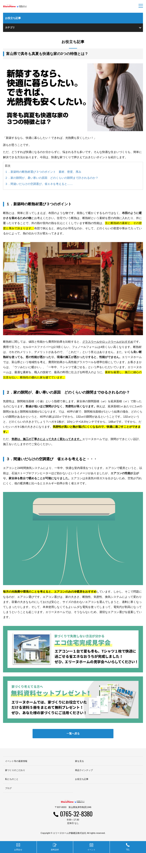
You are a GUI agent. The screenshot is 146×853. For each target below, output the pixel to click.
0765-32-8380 (76, 813)
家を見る (79, 761)
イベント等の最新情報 (16, 761)
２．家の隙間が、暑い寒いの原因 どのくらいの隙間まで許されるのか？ (51, 177)
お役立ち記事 (81, 779)
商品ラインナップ (84, 770)
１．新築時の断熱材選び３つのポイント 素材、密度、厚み (43, 171)
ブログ (8, 788)
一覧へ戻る (73, 733)
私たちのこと (11, 779)
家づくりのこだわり (15, 770)
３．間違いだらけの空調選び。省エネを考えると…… (39, 183)
